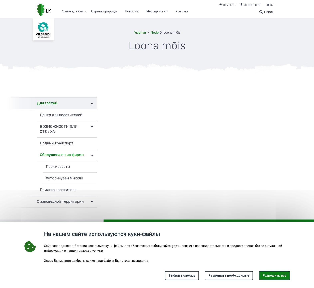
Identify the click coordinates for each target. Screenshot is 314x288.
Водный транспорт (56, 143)
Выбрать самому (182, 275)
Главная (140, 32)
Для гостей (47, 103)
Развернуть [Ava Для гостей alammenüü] (92, 103)
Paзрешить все (274, 275)
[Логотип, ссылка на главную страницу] (44, 10)
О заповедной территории (60, 201)
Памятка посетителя (58, 190)
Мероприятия (156, 11)
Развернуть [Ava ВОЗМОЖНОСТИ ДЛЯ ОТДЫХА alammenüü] (92, 127)
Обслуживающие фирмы (62, 155)
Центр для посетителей (61, 115)
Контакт (182, 11)
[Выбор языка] (276, 5)
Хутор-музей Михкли (64, 178)
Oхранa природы (104, 11)
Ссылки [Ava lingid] (228, 5)
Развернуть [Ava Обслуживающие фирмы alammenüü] (92, 155)
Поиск (269, 12)
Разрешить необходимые (228, 275)
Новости (131, 11)
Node (155, 32)
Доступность (252, 5)
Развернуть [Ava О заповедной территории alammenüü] (92, 201)
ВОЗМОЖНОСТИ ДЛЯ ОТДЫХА (58, 129)
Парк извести (58, 166)
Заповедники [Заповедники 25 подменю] (72, 11)
